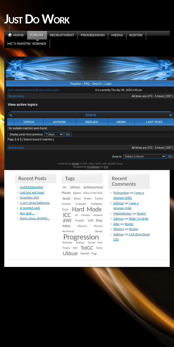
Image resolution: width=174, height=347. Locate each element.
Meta (66, 226)
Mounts (98, 226)
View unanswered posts (22, 90)
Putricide (67, 242)
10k (64, 187)
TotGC (87, 248)
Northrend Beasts (82, 231)
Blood (77, 198)
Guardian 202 (29, 197)
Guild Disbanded (31, 187)
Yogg (93, 253)
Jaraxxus (97, 215)
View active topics (48, 90)
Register (75, 83)
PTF (106, 166)
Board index (16, 96)
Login (107, 83)
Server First (95, 242)
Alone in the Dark (92, 193)
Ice (76, 215)
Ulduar (70, 253)
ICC (67, 215)
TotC (75, 248)
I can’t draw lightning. (35, 203)
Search (97, 83)
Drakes (87, 198)
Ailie (116, 224)
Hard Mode (87, 209)
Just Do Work (36, 18)
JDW (67, 220)
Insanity (85, 215)
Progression (81, 237)
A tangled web (30, 208)
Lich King (95, 220)
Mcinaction (121, 193)
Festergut (81, 204)
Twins (99, 248)
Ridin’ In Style (138, 218)
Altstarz (118, 229)
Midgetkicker (122, 213)
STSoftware (93, 166)
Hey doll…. (27, 213)
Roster (141, 213)
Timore (66, 248)
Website (85, 253)
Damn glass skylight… (35, 218)
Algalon (77, 193)
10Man (75, 187)
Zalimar (118, 203)
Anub (66, 198)
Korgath (79, 220)
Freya (65, 209)
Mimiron (82, 226)
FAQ (87, 83)
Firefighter (96, 204)
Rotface (80, 242)
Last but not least (32, 192)
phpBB (75, 163)
